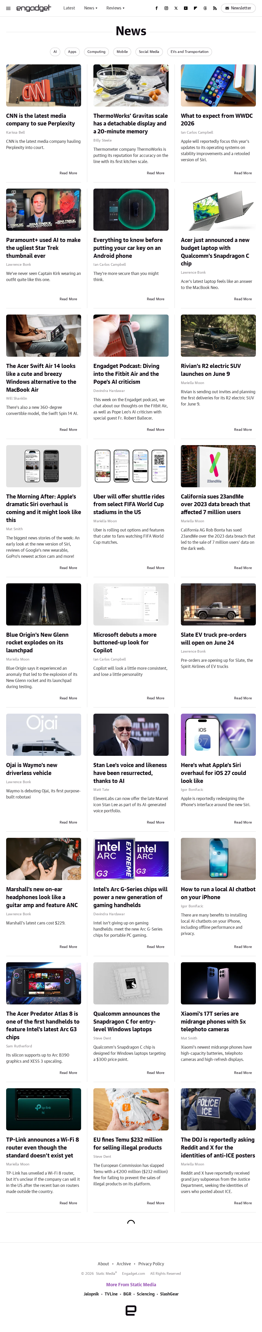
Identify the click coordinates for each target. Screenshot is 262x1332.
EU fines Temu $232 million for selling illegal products (127, 1144)
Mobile (122, 52)
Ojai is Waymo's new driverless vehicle (31, 769)
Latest (69, 8)
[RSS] (215, 8)
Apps (72, 52)
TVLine (111, 1294)
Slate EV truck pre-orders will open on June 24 (213, 639)
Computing (96, 52)
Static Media (105, 1274)
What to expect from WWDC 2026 (217, 120)
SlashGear (169, 1294)
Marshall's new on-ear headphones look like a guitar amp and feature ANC (42, 897)
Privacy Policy (151, 1264)
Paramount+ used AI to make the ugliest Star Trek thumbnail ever (43, 248)
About (103, 1264)
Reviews (113, 8)
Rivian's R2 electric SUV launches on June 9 (211, 370)
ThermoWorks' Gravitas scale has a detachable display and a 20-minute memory (130, 124)
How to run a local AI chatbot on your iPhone (218, 893)
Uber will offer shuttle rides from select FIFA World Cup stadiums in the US (129, 504)
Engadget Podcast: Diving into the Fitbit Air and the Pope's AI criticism (126, 374)
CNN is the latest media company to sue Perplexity (40, 120)
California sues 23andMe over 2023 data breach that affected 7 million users (215, 504)
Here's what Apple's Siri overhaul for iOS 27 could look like (213, 773)
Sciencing (146, 1294)
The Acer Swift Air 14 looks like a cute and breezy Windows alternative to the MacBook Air (41, 377)
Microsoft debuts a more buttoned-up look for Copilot (125, 643)
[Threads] (205, 8)
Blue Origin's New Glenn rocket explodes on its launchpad (37, 643)
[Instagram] (166, 8)
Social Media (149, 52)
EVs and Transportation (190, 52)
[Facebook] (156, 8)
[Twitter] (176, 8)
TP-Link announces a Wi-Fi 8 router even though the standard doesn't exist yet (42, 1148)
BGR (127, 1294)
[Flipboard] (195, 8)
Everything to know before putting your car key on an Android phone (128, 248)
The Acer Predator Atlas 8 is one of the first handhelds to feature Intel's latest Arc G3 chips (43, 1025)
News (89, 8)
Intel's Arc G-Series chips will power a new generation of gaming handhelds (130, 897)
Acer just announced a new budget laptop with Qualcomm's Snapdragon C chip (215, 252)
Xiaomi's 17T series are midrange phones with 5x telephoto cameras (213, 1022)
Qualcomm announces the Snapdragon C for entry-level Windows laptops (126, 1022)
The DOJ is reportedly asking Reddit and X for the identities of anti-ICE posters (218, 1148)
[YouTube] (186, 8)
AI (55, 52)
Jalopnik (91, 1294)
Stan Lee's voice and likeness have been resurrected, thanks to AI (130, 773)
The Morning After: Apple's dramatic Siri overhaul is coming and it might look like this (43, 508)
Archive (123, 1264)
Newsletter (238, 8)
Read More (68, 173)
